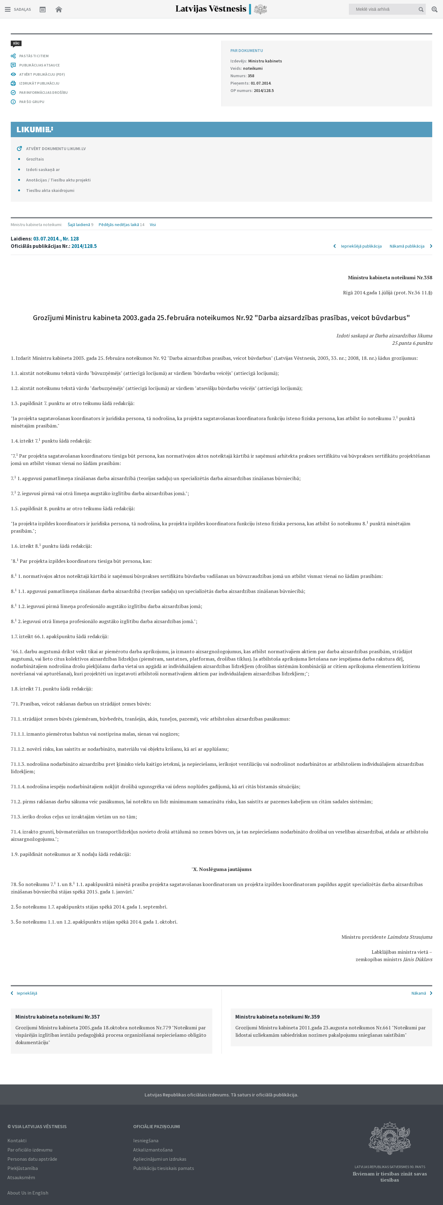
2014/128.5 (84, 246)
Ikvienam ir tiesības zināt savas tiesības (390, 1177)
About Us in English (27, 1193)
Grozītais (35, 159)
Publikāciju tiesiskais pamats (163, 1168)
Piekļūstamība (22, 1168)
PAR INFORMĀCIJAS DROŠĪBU (43, 92)
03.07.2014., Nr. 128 (56, 238)
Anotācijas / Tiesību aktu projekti (58, 180)
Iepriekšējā (27, 993)
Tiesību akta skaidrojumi (50, 190)
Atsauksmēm (21, 1177)
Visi (153, 224)
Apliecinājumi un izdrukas (159, 1159)
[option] (111, 1031)
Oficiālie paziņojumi (156, 1126)
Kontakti (16, 1140)
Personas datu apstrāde (32, 1159)
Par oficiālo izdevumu (29, 1150)
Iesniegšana (145, 1140)
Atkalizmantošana (153, 1150)
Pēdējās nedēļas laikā (119, 224)
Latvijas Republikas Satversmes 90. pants (390, 1167)
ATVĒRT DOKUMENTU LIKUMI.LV (56, 148)
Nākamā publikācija (407, 246)
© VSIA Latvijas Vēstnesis (37, 1126)
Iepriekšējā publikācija (361, 246)
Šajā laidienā (79, 224)
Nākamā (419, 993)
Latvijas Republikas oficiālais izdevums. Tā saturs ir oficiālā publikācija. (221, 1095)
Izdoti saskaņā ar (43, 169)
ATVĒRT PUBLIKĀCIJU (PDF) (42, 74)
